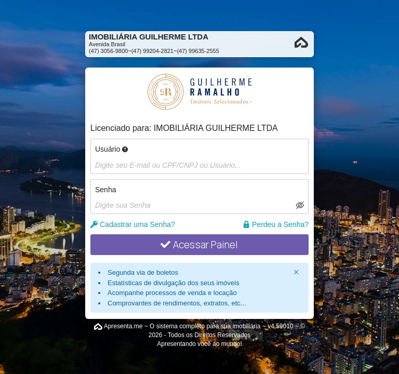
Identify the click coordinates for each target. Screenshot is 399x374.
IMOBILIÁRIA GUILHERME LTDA (216, 128)
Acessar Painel (199, 244)
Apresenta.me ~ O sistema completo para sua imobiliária (182, 326)
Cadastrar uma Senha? (132, 224)
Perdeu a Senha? (276, 224)
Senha (105, 189)
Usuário (111, 149)
